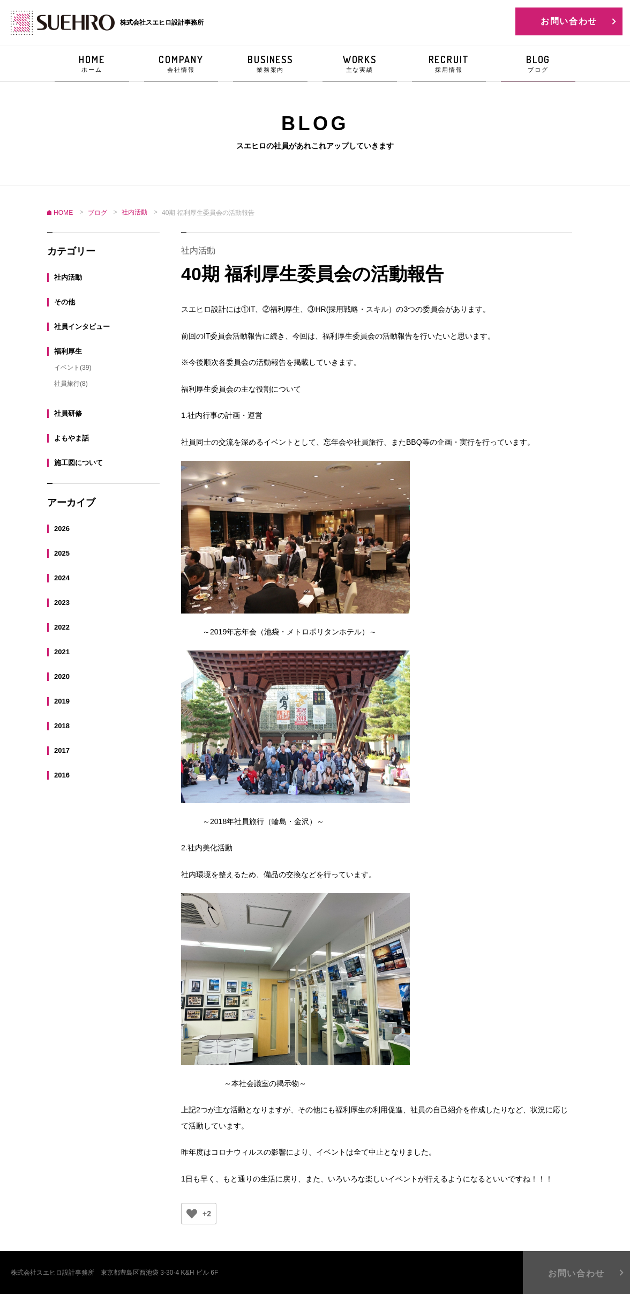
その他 (64, 301)
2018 (62, 725)
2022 (62, 627)
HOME (92, 64)
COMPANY (181, 64)
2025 (62, 553)
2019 (62, 701)
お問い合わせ (569, 21)
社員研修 (68, 413)
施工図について (78, 462)
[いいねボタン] (192, 1214)
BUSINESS (270, 64)
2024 (62, 577)
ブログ (97, 212)
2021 (62, 651)
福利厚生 (68, 351)
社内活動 (68, 277)
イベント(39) (72, 367)
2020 (62, 676)
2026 (62, 528)
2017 (62, 750)
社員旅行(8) (71, 383)
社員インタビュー (82, 326)
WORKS (359, 64)
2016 (62, 775)
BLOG (538, 64)
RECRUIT (449, 64)
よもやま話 (71, 437)
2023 (62, 602)
